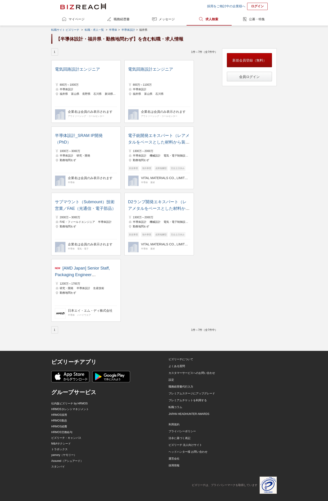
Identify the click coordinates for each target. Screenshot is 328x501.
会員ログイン (249, 77)
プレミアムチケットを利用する (188, 400)
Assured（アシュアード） (67, 460)
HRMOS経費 (59, 426)
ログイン (257, 6)
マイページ (77, 19)
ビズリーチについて (181, 359)
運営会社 (174, 458)
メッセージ (167, 19)
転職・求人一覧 (94, 29)
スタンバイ (58, 466)
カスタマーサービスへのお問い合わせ (192, 373)
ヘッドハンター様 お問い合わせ (188, 451)
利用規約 (174, 424)
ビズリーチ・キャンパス (66, 437)
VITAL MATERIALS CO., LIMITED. (165, 178)
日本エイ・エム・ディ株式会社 (90, 310)
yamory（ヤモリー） (64, 455)
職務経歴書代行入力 (181, 386)
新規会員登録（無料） (249, 60)
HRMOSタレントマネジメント (70, 409)
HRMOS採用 (59, 414)
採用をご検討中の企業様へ (226, 6)
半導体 (113, 29)
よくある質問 (177, 366)
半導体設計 (128, 29)
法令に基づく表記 (179, 438)
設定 (171, 379)
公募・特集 (257, 19)
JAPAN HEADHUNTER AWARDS (189, 414)
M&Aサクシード (61, 443)
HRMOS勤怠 (59, 420)
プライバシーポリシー (182, 431)
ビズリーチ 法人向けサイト (185, 445)
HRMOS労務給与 (61, 432)
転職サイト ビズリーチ (65, 29)
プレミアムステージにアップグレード (192, 393)
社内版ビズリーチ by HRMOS (69, 403)
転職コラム (175, 407)
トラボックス (59, 449)
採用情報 (174, 465)
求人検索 (211, 19)
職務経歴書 (122, 19)
